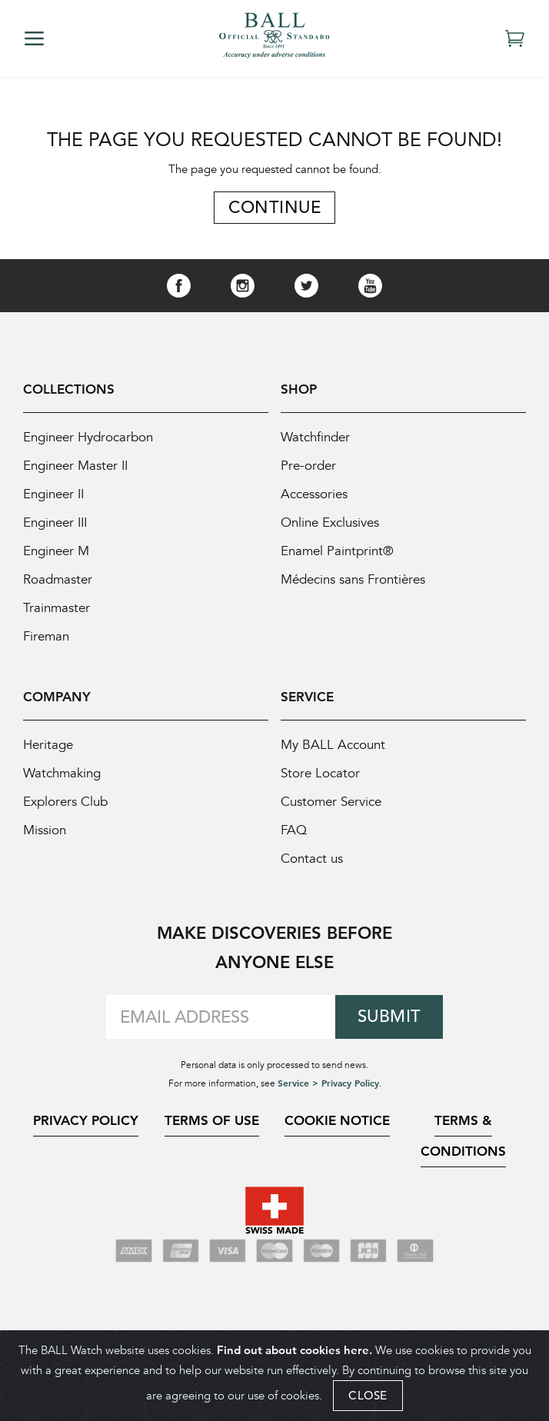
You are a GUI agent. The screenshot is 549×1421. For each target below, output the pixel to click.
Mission (44, 830)
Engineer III (55, 522)
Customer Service (331, 801)
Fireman (46, 636)
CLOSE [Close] (368, 1395)
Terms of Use (212, 1120)
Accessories (314, 494)
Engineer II (53, 494)
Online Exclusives (330, 522)
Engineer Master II (75, 465)
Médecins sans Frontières (353, 579)
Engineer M (56, 551)
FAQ (294, 830)
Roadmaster (57, 579)
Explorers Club (65, 801)
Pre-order (308, 465)
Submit (389, 1016)
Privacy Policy (85, 1120)
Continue (274, 207)
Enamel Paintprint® (337, 551)
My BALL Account (333, 745)
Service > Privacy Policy (328, 1083)
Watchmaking (62, 773)
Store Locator (320, 773)
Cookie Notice (337, 1120)
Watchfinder (315, 437)
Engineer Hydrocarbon (88, 437)
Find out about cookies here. (294, 1350)
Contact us (312, 858)
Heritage (48, 745)
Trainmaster (56, 608)
